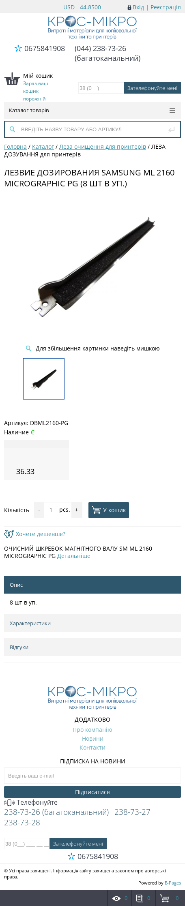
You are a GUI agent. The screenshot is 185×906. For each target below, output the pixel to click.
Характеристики (30, 623)
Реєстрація (166, 7)
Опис (16, 584)
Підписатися (92, 792)
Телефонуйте (31, 802)
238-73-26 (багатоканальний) (56, 812)
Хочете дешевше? (34, 534)
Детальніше (73, 556)
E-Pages (173, 883)
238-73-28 (22, 822)
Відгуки (19, 647)
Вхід (138, 7)
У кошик (109, 510)
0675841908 (44, 48)
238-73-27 (132, 812)
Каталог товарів (92, 110)
